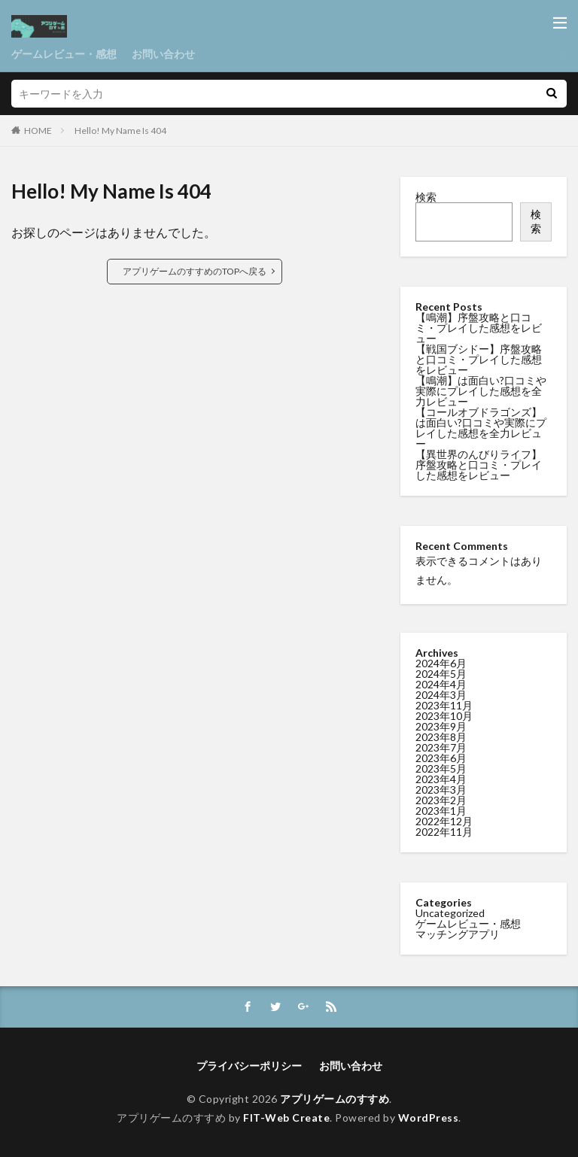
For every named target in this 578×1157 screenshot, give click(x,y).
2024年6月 (441, 663)
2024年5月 (441, 673)
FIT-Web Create (286, 1117)
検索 (426, 196)
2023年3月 (441, 789)
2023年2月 (441, 800)
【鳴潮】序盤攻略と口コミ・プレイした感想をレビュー (478, 328)
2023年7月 (441, 747)
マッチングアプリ (457, 934)
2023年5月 (441, 768)
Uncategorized (450, 912)
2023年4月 (441, 779)
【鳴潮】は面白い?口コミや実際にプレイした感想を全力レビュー (480, 391)
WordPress (428, 1117)
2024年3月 (441, 694)
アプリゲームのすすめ (334, 1098)
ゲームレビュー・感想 (64, 53)
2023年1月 (441, 810)
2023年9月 (441, 726)
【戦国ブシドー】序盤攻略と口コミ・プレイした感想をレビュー (478, 359)
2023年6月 (441, 758)
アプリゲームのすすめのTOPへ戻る (194, 271)
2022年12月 (444, 821)
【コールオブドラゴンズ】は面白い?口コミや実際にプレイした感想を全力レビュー (480, 427)
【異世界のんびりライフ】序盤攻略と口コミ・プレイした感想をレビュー (478, 464)
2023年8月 (441, 736)
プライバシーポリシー (249, 1065)
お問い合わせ (163, 53)
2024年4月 (441, 684)
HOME (38, 130)
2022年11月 (444, 831)
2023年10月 (444, 715)
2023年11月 (444, 705)
